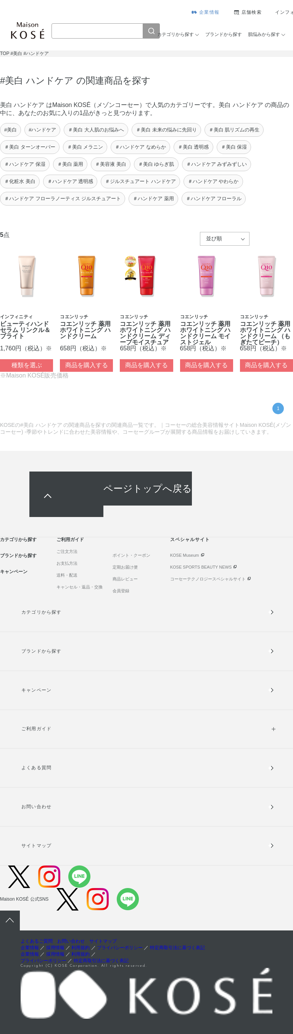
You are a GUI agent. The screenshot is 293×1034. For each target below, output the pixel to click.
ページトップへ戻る (147, 488)
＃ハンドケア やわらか (213, 181)
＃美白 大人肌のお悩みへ (96, 130)
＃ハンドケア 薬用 (153, 198)
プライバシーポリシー (120, 947)
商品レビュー (125, 579)
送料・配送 (66, 575)
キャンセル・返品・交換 (79, 587)
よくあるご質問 (37, 941)
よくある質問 (36, 767)
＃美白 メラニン (85, 147)
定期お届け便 (125, 567)
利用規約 (80, 947)
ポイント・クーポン (131, 555)
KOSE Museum (184, 555)
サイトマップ (36, 845)
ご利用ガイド (70, 539)
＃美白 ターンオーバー (29, 147)
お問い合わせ (36, 806)
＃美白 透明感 (193, 147)
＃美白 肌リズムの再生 (234, 130)
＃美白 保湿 (234, 147)
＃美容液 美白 (110, 164)
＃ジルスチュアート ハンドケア (140, 181)
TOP (4, 53)
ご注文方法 (66, 551)
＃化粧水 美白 (19, 181)
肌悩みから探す (264, 34)
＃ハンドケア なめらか (140, 147)
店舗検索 (251, 12)
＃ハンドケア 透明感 (70, 181)
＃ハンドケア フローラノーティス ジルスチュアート (62, 198)
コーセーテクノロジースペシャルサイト (208, 579)
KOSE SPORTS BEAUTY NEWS (201, 567)
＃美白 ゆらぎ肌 (156, 164)
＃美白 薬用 (70, 164)
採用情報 (55, 947)
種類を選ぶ (26, 365)
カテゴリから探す (175, 34)
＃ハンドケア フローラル (214, 198)
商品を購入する (86, 365)
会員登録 (121, 590)
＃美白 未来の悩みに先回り (166, 130)
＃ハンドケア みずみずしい (216, 164)
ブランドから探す (223, 34)
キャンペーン (13, 571)
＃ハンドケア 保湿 (24, 164)
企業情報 (209, 12)
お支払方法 (66, 563)
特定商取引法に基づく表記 (177, 947)
